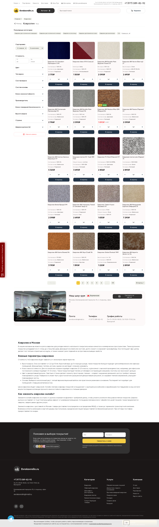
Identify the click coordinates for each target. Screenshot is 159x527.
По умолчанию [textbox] (34, 48)
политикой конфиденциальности (100, 524)
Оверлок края (112, 495)
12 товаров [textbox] (20, 48)
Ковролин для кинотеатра (107, 33)
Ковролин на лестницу (69, 33)
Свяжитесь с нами (104, 441)
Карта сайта (137, 496)
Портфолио (26, 3)
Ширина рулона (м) (23, 127)
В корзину (58, 84)
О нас (135, 485)
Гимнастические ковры (92, 498)
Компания (137, 479)
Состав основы (22, 87)
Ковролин (87, 485)
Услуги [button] (17, 3)
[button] (119, 58)
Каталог (45, 11)
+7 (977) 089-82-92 (96, 319)
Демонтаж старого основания (113, 489)
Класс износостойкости (25, 94)
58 (113, 283)
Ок (127, 522)
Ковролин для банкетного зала (88, 33)
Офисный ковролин (91, 488)
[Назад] (17, 23)
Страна (19, 120)
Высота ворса (21, 114)
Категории (89, 479)
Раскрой (109, 503)
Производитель (22, 101)
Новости (36, 3)
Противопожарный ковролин (117, 492)
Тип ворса (20, 74)
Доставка (44, 3)
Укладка (109, 498)
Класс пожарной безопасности (28, 107)
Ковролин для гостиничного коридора (26, 33)
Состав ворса (21, 81)
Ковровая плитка (90, 495)
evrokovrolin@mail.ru (76, 319)
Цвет (17, 68)
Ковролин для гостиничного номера (50, 33)
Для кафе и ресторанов (88, 491)
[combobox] (21, 48)
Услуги (110, 479)
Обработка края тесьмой (116, 485)
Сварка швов (111, 500)
